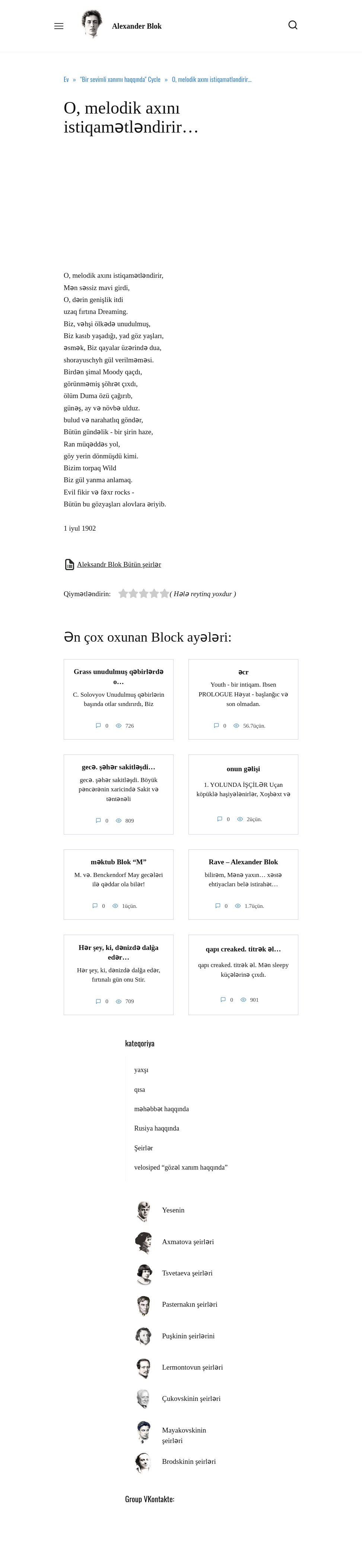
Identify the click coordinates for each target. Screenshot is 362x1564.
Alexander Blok (137, 26)
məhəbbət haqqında (161, 1108)
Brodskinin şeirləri (189, 1461)
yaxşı (141, 1069)
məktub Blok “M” (118, 862)
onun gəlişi (243, 768)
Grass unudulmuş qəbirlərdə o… (118, 677)
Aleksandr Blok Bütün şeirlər (119, 564)
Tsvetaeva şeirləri (187, 1273)
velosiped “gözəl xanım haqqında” (181, 1167)
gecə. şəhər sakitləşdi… (118, 767)
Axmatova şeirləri (188, 1241)
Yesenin (173, 1210)
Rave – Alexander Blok (243, 862)
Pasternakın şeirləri (189, 1304)
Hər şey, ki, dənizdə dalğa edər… (118, 952)
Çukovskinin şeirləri (191, 1398)
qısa (139, 1089)
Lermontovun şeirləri (192, 1367)
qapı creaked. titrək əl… (243, 949)
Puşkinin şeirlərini (188, 1335)
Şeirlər (143, 1147)
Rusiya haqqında (156, 1128)
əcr (243, 671)
